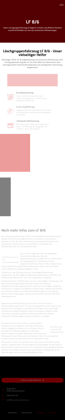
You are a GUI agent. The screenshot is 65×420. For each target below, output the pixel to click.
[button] (62, 4)
